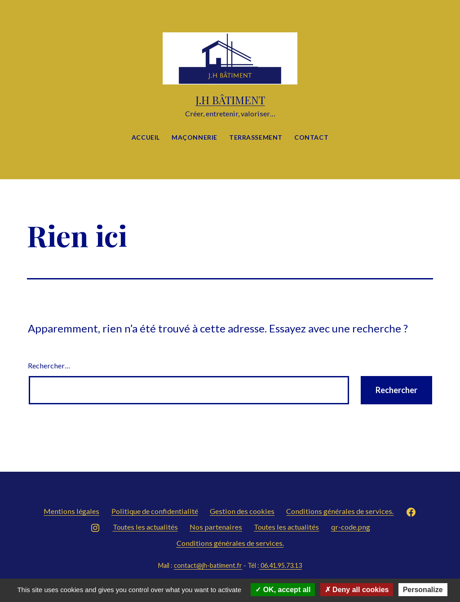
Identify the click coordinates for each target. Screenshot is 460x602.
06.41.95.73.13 (280, 565)
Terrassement (256, 137)
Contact (311, 137)
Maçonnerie (194, 137)
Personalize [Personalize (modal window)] (423, 589)
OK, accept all (282, 589)
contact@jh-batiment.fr (208, 565)
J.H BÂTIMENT (230, 100)
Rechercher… (49, 365)
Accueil (146, 137)
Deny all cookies (357, 589)
